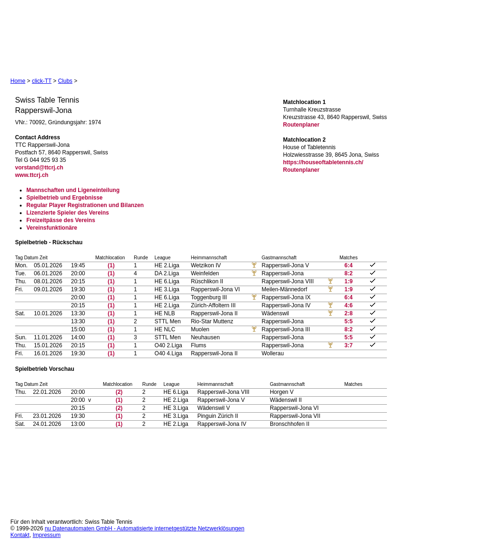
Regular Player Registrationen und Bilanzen (85, 205)
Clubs (65, 81)
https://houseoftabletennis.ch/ (323, 162)
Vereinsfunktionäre (51, 227)
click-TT (42, 81)
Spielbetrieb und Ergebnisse (64, 197)
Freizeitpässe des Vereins (60, 220)
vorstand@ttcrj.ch (39, 167)
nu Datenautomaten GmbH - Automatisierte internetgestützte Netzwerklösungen (144, 528)
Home (17, 81)
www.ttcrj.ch (31, 175)
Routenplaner (301, 124)
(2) (119, 392)
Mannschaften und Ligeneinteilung (73, 190)
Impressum (46, 535)
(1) (111, 265)
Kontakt (20, 535)
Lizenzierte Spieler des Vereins (67, 212)
